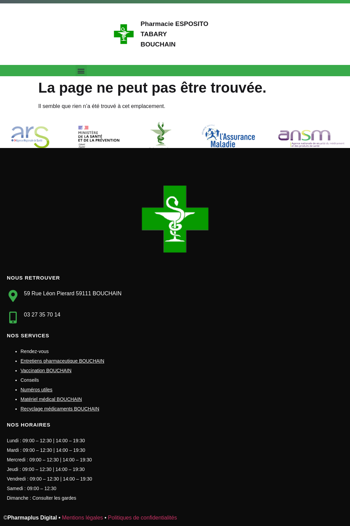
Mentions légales (82, 518)
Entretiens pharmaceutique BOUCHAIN (62, 361)
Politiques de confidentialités (142, 518)
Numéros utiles (36, 389)
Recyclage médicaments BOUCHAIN (60, 409)
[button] (81, 70)
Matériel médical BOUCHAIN (51, 399)
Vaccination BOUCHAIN (46, 370)
